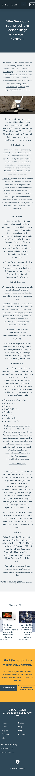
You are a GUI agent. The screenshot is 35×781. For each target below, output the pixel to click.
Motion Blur (9, 415)
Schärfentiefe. (17, 145)
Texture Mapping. (17, 464)
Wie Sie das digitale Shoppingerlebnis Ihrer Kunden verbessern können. (9, 631)
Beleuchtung (11, 87)
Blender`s (6, 179)
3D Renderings (11, 583)
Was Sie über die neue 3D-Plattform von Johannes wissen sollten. (27, 631)
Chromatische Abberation (15, 400)
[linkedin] (18, 762)
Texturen (21, 87)
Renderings (8, 72)
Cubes (9, 137)
